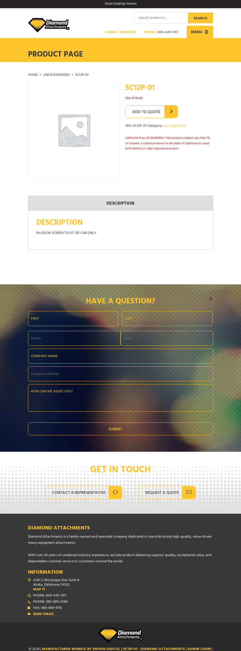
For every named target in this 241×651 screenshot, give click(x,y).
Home (33, 74)
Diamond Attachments (59, 528)
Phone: (161, 32)
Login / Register (120, 32)
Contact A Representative (78, 493)
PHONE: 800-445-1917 (49, 595)
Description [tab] (120, 203)
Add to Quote (146, 112)
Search (200, 18)
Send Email (43, 614)
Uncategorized (56, 74)
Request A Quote (162, 493)
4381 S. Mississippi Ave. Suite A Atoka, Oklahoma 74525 (123, 585)
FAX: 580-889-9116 (47, 608)
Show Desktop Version (121, 4)
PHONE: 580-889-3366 (50, 602)
